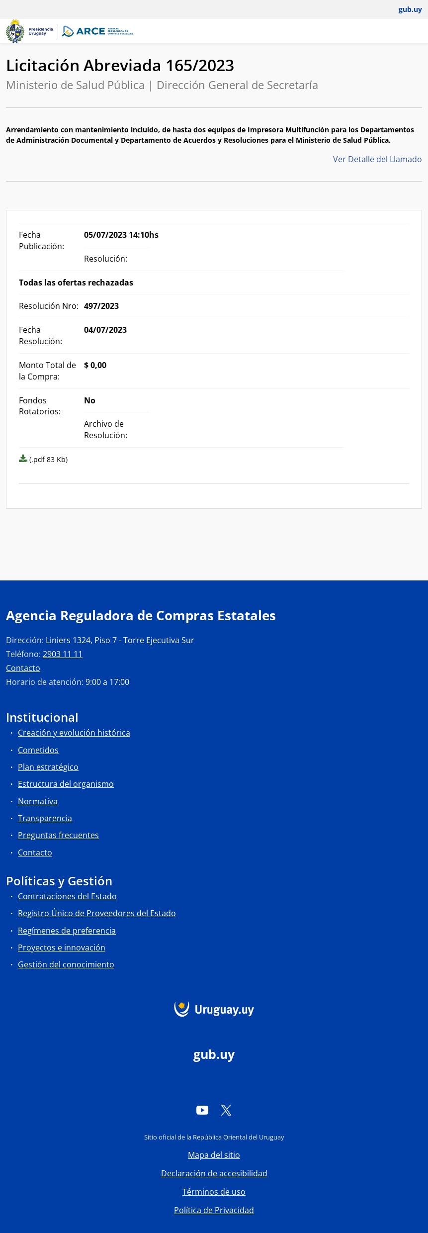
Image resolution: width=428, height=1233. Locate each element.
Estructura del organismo (66, 783)
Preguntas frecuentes (58, 835)
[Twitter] (226, 1109)
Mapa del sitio (214, 1154)
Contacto (23, 668)
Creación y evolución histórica (74, 732)
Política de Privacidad (214, 1210)
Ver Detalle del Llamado (377, 159)
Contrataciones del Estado (67, 896)
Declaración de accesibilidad (214, 1173)
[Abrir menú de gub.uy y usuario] (403, 9)
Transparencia (45, 818)
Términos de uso (214, 1191)
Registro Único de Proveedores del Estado (97, 913)
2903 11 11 (63, 654)
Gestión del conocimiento (66, 964)
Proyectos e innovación (61, 947)
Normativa (38, 801)
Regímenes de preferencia (67, 930)
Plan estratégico (48, 766)
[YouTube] (202, 1109)
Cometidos (38, 750)
